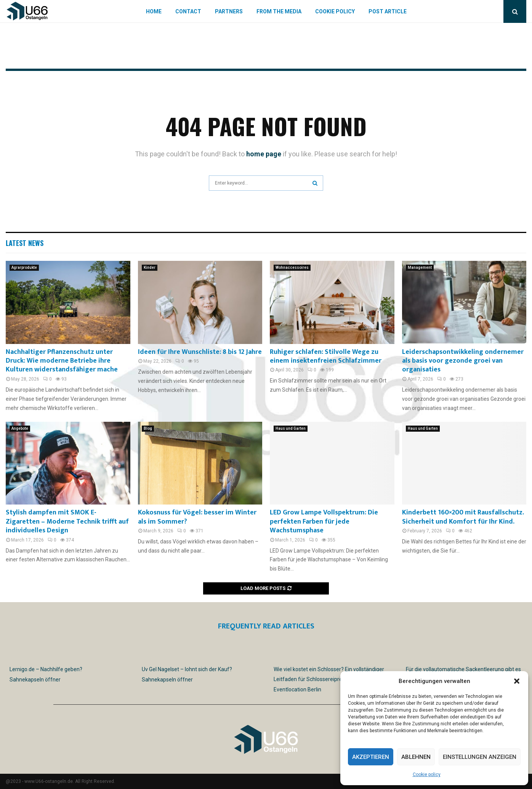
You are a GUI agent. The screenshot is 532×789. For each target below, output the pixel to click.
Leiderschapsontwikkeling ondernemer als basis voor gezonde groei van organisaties (463, 361)
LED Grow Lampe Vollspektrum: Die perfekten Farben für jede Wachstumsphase (324, 521)
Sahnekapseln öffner (35, 680)
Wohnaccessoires (292, 267)
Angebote (19, 428)
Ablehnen (416, 757)
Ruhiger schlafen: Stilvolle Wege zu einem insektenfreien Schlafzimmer (325, 356)
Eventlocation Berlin (297, 689)
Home (154, 11)
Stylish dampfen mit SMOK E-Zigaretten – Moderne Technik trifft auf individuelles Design (67, 521)
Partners (229, 11)
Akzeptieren (370, 757)
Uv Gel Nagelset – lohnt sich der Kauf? (187, 669)
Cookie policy (427, 774)
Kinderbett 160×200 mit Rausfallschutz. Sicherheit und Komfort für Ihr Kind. (463, 517)
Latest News (24, 243)
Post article (388, 11)
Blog (148, 428)
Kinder (149, 267)
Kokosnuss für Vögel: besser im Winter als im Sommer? (197, 517)
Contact (188, 11)
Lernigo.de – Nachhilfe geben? (46, 669)
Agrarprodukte (24, 267)
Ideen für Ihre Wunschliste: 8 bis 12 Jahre (200, 352)
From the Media (278, 11)
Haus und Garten (291, 428)
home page (263, 154)
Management (420, 267)
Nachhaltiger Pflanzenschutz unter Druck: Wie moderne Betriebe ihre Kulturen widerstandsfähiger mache (62, 361)
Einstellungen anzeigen (479, 757)
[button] (517, 681)
